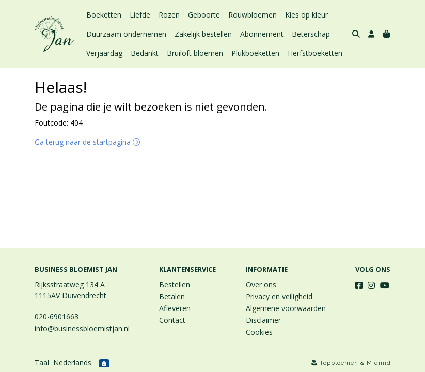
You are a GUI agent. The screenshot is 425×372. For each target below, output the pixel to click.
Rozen (169, 15)
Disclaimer (263, 320)
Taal (42, 362)
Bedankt (145, 53)
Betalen (172, 296)
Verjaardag (104, 53)
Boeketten (103, 15)
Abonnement (262, 34)
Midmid (379, 363)
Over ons (261, 284)
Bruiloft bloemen (195, 53)
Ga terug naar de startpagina (87, 142)
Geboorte (204, 15)
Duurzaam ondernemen (126, 34)
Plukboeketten (255, 53)
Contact (172, 320)
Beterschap (311, 34)
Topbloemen (339, 363)
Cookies (259, 332)
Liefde (140, 15)
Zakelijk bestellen (203, 34)
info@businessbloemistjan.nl (82, 328)
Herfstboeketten (315, 53)
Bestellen (174, 284)
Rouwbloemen (252, 15)
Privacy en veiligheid (279, 296)
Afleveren (175, 308)
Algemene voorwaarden (286, 308)
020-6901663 (56, 316)
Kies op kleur (306, 15)
